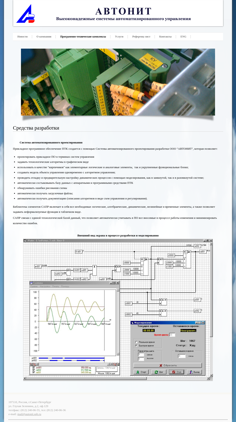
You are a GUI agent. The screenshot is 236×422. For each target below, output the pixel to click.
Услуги (119, 36)
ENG (183, 36)
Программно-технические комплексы (83, 36)
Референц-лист (141, 36)
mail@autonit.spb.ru (29, 414)
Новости (22, 36)
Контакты (165, 36)
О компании (44, 36)
